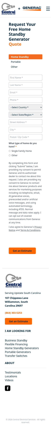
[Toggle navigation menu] (48, 8)
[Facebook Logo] (7, 388)
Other (15, 155)
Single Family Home (22, 150)
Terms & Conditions (30, 230)
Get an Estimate (22, 250)
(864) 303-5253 (13, 312)
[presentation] (29, 239)
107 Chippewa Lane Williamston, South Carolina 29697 (16, 301)
